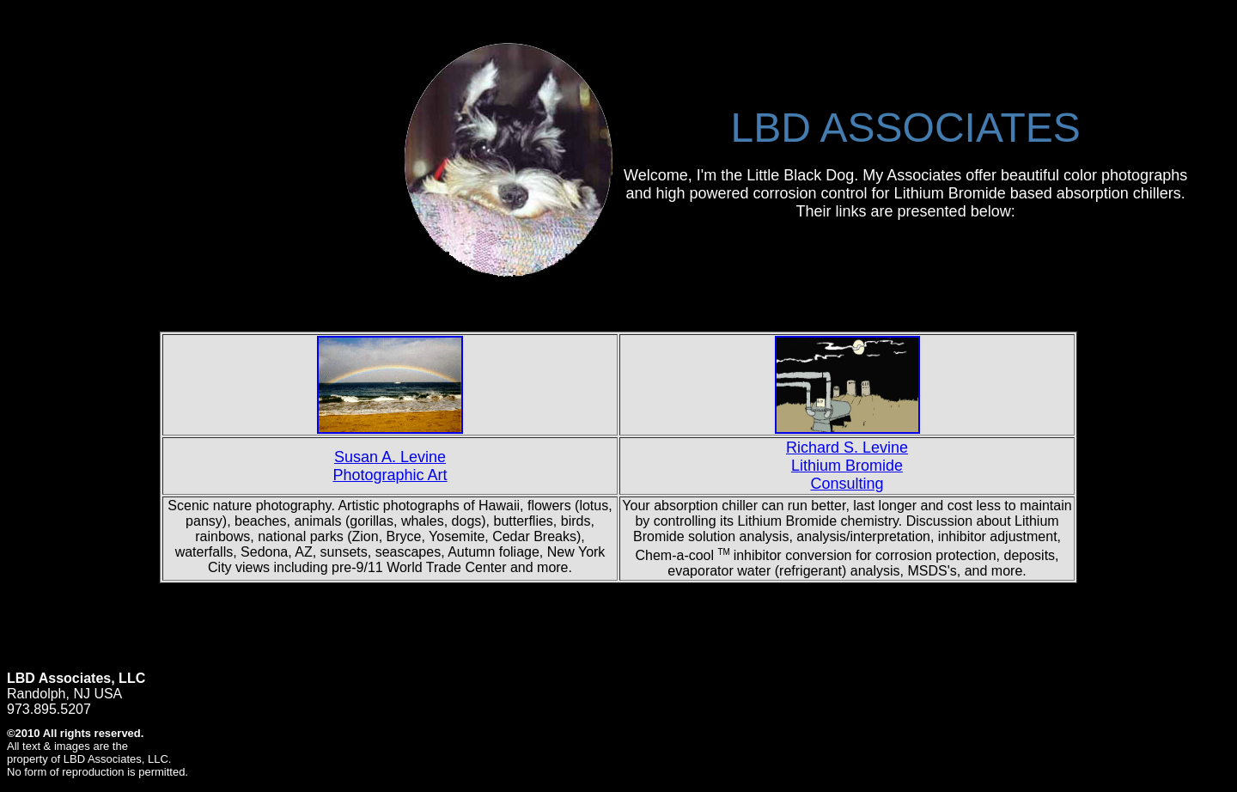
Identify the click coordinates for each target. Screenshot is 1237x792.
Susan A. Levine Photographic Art (389, 466)
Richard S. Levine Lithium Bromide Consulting (847, 465)
